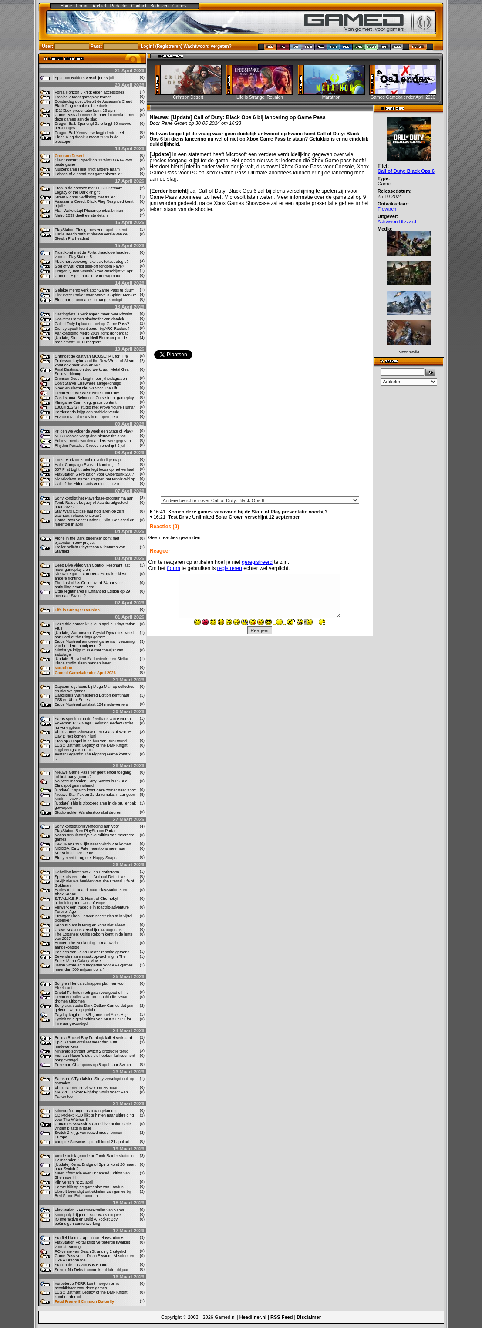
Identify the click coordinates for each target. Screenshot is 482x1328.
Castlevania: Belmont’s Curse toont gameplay (94, 398)
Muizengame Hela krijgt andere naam (87, 169)
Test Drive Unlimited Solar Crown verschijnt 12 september (234, 517)
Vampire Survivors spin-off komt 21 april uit (92, 1142)
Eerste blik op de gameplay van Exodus (89, 1187)
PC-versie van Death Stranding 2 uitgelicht (92, 1251)
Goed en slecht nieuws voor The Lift (86, 388)
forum (173, 568)
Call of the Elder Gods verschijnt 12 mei (89, 484)
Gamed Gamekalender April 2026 (85, 673)
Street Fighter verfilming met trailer (85, 197)
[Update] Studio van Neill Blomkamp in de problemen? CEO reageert (91, 339)
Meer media (408, 352)
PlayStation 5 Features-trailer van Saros (90, 1210)
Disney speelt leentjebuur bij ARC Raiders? (92, 328)
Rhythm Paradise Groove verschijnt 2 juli (90, 445)
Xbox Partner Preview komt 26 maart (87, 1088)
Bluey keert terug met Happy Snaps (86, 857)
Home (66, 5)
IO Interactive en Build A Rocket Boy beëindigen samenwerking (86, 1221)
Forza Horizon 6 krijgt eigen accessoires (90, 92)
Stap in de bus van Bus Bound (81, 1265)
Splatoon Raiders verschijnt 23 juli (84, 78)
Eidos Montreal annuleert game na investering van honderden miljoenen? (95, 643)
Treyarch (387, 208)
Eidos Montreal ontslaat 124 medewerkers (91, 704)
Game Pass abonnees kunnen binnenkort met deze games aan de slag (95, 117)
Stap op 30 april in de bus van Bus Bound (91, 741)
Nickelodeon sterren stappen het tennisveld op (95, 479)
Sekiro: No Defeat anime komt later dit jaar (92, 1270)
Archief (99, 5)
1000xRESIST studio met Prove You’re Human (95, 407)
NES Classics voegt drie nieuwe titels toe (90, 436)
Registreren (169, 46)
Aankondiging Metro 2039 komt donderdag (92, 333)
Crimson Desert (69, 156)
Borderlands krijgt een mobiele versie (87, 412)
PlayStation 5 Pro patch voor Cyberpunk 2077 (95, 474)
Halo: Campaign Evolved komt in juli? (87, 465)
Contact (138, 5)
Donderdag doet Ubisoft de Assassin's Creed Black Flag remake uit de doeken (94, 103)
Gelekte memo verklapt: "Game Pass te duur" (94, 290)
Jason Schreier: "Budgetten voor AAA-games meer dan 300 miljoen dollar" (94, 967)
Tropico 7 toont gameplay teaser (83, 97)
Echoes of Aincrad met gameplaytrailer (88, 174)
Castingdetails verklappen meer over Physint (93, 314)
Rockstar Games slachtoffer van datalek (89, 319)
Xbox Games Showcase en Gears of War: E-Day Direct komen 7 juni (93, 734)
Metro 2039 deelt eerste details (82, 215)
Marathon (64, 668)
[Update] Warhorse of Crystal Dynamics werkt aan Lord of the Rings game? (94, 634)
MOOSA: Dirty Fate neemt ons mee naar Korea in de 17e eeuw (90, 850)
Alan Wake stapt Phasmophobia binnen (89, 210)
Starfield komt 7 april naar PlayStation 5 (89, 1238)
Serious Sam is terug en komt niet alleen (90, 925)
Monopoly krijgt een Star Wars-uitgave (88, 1215)
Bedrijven (159, 5)
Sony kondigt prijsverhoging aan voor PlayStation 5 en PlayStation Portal (87, 828)
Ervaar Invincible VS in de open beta (86, 417)
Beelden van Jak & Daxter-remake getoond (92, 952)
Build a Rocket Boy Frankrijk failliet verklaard (93, 1038)
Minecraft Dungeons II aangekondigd (87, 1111)
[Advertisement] (260, 430)
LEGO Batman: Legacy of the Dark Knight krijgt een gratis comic (91, 747)
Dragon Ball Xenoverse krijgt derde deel (89, 133)
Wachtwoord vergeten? (208, 46)
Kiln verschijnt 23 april (74, 1182)
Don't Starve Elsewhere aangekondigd (88, 383)
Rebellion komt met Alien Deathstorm (87, 872)
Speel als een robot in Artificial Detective (90, 877)
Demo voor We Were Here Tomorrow (87, 393)
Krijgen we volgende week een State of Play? (94, 431)
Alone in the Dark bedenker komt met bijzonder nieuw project (87, 540)
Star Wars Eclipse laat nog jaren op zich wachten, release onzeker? (89, 513)
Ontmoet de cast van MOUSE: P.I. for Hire (91, 356)
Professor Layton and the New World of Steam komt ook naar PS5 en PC (95, 363)
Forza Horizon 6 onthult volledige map (88, 460)
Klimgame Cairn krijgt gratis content (86, 402)
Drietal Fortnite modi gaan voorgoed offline (92, 992)
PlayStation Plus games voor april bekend (91, 230)
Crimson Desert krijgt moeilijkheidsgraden (91, 378)
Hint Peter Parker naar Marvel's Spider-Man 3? (95, 295)
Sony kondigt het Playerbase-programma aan (94, 498)
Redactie (118, 5)
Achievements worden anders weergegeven (93, 441)
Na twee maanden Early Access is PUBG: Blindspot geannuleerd (91, 783)
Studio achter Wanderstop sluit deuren (88, 812)
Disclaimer (309, 1317)
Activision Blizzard (397, 221)
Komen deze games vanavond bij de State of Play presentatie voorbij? (247, 511)
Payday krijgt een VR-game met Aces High (92, 1015)
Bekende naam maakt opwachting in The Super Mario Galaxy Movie (90, 958)
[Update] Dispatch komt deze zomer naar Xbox (95, 790)
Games (179, 5)
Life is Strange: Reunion (77, 610)
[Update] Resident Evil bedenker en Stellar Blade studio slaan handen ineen (92, 661)
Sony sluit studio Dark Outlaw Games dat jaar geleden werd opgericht (94, 1007)
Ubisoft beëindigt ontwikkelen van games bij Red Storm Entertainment (93, 1193)
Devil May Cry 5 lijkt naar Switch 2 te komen (93, 844)
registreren (229, 568)
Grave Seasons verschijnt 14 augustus (88, 930)
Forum (82, 5)
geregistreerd (257, 562)
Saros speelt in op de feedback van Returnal (93, 719)
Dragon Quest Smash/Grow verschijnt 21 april (95, 271)
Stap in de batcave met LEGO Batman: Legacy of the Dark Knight (89, 190)
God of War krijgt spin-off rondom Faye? (90, 266)
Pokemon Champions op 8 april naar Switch (93, 1065)
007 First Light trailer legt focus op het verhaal (95, 469)
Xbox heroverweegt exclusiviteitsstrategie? (92, 261)
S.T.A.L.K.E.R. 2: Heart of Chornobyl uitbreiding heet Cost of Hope (86, 900)
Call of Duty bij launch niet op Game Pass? (92, 324)
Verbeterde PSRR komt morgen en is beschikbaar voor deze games (87, 1285)
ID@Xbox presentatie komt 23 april (85, 110)
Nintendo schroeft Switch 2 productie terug (92, 1051)
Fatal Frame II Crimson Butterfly (85, 1301)
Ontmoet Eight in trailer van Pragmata (88, 276)
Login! (147, 46)
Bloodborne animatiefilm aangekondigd (89, 300)
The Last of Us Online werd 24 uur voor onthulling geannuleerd (89, 584)
